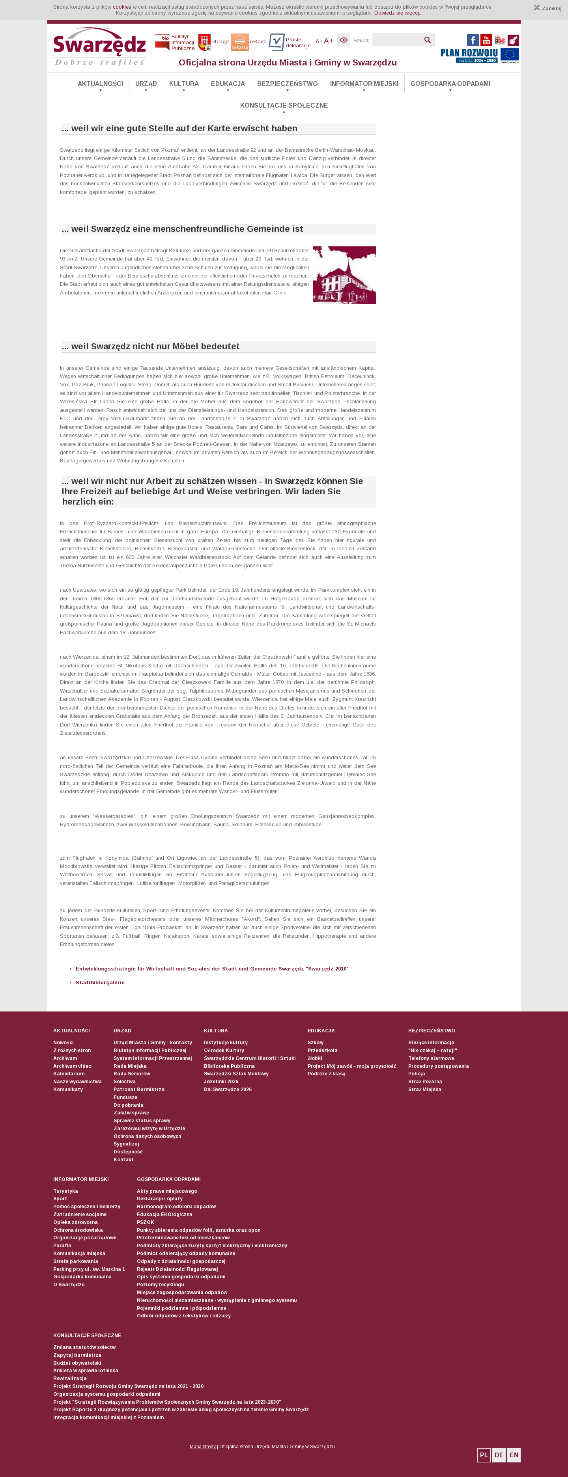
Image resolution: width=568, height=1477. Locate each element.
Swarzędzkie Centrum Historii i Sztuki (250, 1058)
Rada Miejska (130, 1066)
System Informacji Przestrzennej (153, 1058)
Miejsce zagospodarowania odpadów (182, 1292)
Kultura (184, 83)
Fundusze (125, 1097)
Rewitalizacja (70, 1378)
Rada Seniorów (132, 1074)
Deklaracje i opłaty (160, 1198)
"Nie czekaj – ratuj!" (432, 1050)
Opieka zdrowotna (75, 1222)
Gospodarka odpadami (450, 83)
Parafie (62, 1245)
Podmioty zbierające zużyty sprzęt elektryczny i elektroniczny (212, 1245)
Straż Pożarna (425, 1081)
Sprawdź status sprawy (142, 1120)
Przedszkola (323, 1050)
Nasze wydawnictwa (77, 1081)
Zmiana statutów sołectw (84, 1347)
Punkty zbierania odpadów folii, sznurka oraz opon (198, 1230)
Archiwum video (72, 1066)
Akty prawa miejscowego (167, 1191)
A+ (328, 41)
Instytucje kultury (226, 1042)
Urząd (146, 83)
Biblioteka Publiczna (229, 1066)
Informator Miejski (364, 83)
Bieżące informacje (431, 1042)
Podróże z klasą (327, 1074)
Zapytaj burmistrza (77, 1355)
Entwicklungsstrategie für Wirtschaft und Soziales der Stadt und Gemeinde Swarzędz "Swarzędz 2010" (212, 969)
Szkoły (315, 1042)
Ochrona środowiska (78, 1230)
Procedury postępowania (438, 1066)
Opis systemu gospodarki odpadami (181, 1277)
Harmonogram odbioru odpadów (176, 1206)
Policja (416, 1074)
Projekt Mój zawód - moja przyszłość (352, 1066)
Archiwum (65, 1058)
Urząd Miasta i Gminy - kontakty (153, 1042)
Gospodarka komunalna (82, 1277)
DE (499, 1455)
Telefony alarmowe (431, 1058)
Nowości (63, 1042)
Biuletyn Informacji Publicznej (150, 1050)
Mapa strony (203, 1446)
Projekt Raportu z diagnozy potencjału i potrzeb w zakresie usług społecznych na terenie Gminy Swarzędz (181, 1409)
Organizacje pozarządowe (84, 1237)
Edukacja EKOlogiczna (164, 1214)
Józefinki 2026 (221, 1081)
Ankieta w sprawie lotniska (85, 1370)
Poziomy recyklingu (160, 1284)
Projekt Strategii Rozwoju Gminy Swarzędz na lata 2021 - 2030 (128, 1386)
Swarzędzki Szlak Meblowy (236, 1074)
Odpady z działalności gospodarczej (181, 1261)
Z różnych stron (72, 1050)
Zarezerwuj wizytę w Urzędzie (149, 1128)
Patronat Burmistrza (139, 1089)
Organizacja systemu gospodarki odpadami (107, 1394)
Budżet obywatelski (77, 1363)
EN (514, 1455)
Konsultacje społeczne (284, 105)
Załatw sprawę (131, 1113)
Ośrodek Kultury (224, 1050)
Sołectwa (125, 1081)
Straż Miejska (424, 1089)
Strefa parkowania (75, 1261)
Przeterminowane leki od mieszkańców (183, 1237)
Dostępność (128, 1152)
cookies (122, 7)
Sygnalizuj (126, 1144)
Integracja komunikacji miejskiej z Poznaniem (108, 1417)
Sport (60, 1198)
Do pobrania (129, 1105)
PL (484, 1455)
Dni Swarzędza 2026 (228, 1089)
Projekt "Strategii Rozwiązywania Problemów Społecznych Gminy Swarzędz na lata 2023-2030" (167, 1402)
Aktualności (100, 83)
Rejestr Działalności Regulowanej (177, 1269)
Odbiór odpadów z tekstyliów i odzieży (184, 1316)
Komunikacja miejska (79, 1253)
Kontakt (124, 1159)
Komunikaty (68, 1089)
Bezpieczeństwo (287, 83)
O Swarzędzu (69, 1284)
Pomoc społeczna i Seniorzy (86, 1206)
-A (316, 41)
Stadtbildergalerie (100, 982)
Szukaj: (362, 40)
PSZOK (145, 1222)
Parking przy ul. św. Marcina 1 (89, 1269)
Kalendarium (68, 1074)
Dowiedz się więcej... (398, 13)
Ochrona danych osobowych (147, 1136)
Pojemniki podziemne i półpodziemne (181, 1308)
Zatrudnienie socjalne (79, 1214)
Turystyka (65, 1191)
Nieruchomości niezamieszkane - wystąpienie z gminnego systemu (217, 1300)
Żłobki (315, 1058)
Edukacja (228, 83)
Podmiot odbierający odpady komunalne (186, 1253)
